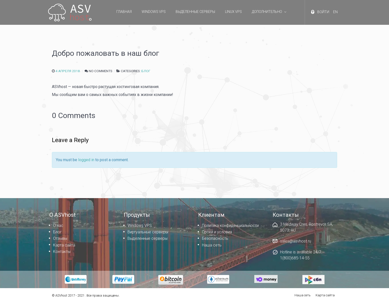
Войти (323, 12)
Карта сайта (325, 295)
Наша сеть (302, 295)
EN (335, 12)
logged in (86, 159)
